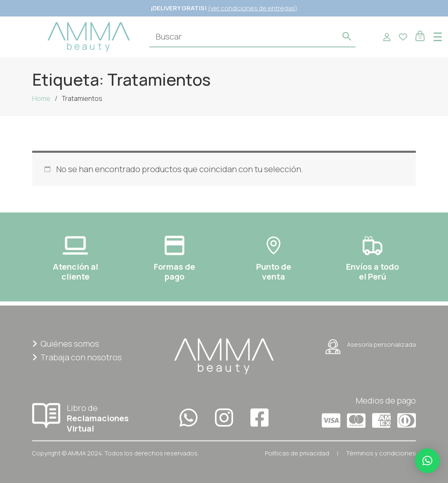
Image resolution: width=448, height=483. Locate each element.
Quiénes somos (65, 343)
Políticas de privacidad (297, 453)
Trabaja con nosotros (77, 357)
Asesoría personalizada (370, 346)
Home (41, 98)
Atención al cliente (75, 271)
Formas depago (174, 271)
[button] (427, 460)
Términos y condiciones (381, 453)
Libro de (92, 418)
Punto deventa (273, 271)
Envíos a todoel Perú (372, 271)
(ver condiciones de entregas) (252, 8)
